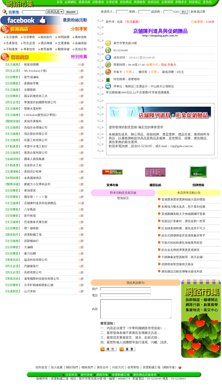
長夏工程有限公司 (36, 140)
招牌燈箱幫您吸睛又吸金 (177, 264)
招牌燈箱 (198, 185)
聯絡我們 (87, 374)
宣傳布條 (112, 185)
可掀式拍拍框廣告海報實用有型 (181, 242)
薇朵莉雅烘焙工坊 (36, 96)
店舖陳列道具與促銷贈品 (40, 203)
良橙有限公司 (33, 272)
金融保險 (81, 43)
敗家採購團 (31, 64)
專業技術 (29, 49)
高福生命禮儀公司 (36, 127)
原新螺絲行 (31, 241)
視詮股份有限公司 (36, 133)
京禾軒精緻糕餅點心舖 (38, 285)
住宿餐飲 (29, 37)
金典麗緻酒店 (33, 178)
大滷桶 (28, 247)
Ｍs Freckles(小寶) (35, 70)
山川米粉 (30, 291)
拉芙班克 (71, 381)
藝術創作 (47, 37)
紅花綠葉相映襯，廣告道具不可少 (183, 228)
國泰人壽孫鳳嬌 (34, 159)
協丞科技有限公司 (36, 259)
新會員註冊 (198, 11)
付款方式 (118, 374)
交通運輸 (64, 43)
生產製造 (12, 43)
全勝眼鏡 (30, 89)
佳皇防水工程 (33, 165)
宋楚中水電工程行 (36, 146)
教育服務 (47, 49)
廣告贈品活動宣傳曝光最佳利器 (181, 271)
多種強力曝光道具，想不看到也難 (183, 206)
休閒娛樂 (64, 37)
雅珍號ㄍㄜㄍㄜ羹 (36, 196)
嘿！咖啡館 (31, 228)
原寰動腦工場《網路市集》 (160, 374)
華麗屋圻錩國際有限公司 (40, 102)
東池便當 (30, 190)
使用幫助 (133, 374)
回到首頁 (41, 374)
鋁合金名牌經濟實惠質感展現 (180, 250)
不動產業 (12, 49)
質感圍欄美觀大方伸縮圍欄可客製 (183, 214)
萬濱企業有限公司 (36, 152)
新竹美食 (87, 381)
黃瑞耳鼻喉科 (33, 121)
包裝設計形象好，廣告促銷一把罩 (183, 221)
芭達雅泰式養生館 (36, 222)
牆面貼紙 (155, 185)
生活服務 (12, 37)
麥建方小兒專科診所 (37, 184)
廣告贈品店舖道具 (144, 381)
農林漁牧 (81, 37)
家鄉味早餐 (31, 83)
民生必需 (29, 43)
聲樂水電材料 (33, 108)
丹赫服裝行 (31, 266)
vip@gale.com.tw (181, 146)
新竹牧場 (30, 215)
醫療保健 (64, 49)
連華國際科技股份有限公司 (41, 278)
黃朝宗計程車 (33, 171)
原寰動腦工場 (33, 234)
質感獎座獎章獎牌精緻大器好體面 (183, 199)
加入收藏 (57, 374)
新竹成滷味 (31, 77)
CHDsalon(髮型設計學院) (40, 115)
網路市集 (102, 381)
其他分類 (81, 49)
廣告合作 (103, 374)
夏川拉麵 (30, 253)
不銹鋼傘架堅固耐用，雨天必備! (182, 257)
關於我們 (72, 374)
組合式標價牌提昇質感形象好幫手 (183, 235)
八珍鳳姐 (30, 209)
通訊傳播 (47, 43)
